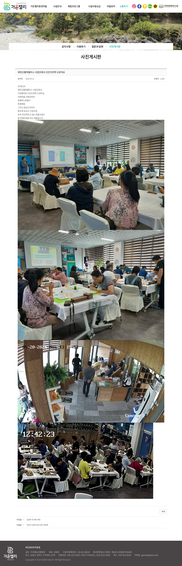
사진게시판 (114, 46)
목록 (163, 511)
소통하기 (124, 6)
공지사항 (66, 46)
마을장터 (111, 6)
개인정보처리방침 (32, 547)
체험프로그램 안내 (74, 13)
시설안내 (57, 6)
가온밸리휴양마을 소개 (38, 13)
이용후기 (81, 46)
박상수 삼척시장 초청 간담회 (37, 525)
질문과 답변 (97, 46)
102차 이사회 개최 (33, 519)
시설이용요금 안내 (94, 13)
